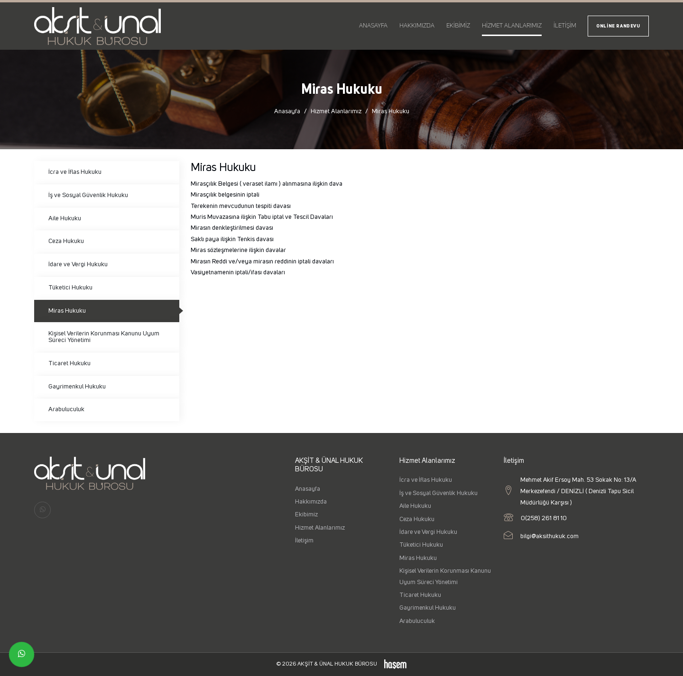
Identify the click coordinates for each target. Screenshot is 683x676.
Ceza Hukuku (66, 241)
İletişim (565, 26)
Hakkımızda (416, 26)
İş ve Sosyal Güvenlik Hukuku (88, 195)
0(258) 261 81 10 (544, 518)
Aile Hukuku (64, 218)
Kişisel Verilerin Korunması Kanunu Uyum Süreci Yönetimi (103, 336)
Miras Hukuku (67, 310)
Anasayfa (373, 26)
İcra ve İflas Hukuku (75, 172)
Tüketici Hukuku (70, 287)
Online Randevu (618, 26)
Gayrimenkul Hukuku (77, 386)
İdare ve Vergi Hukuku (78, 264)
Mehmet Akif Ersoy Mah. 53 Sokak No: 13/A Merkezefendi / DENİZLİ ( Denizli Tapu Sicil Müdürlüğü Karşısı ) (578, 491)
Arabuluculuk (66, 409)
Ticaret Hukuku (69, 363)
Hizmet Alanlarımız (512, 26)
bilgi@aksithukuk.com (549, 536)
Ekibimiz (458, 26)
